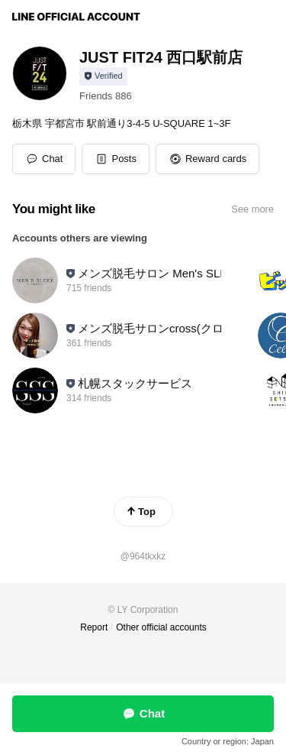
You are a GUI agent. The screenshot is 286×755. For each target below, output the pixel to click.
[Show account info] (103, 76)
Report (94, 627)
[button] (115, 159)
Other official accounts (161, 627)
